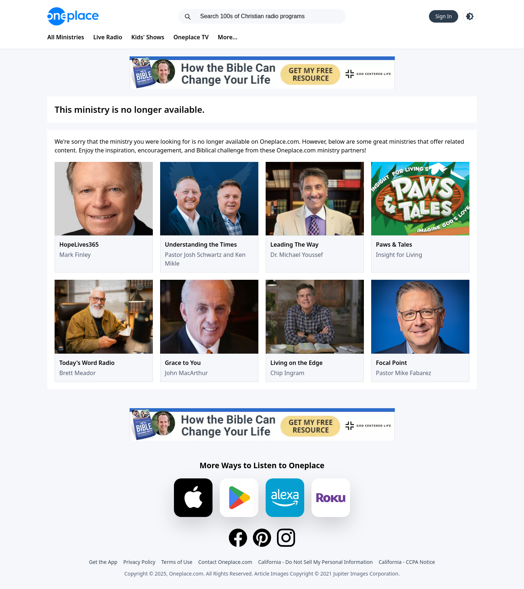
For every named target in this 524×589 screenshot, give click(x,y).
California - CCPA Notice (406, 561)
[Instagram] (286, 538)
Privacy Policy (139, 561)
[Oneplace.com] (73, 16)
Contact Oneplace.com (225, 561)
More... (227, 37)
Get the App (103, 561)
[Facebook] (238, 538)
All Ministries (65, 37)
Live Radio (107, 37)
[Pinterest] (262, 538)
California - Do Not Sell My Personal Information (315, 561)
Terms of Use (176, 561)
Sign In (443, 16)
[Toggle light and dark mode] (470, 16)
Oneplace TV (191, 37)
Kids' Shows (147, 37)
